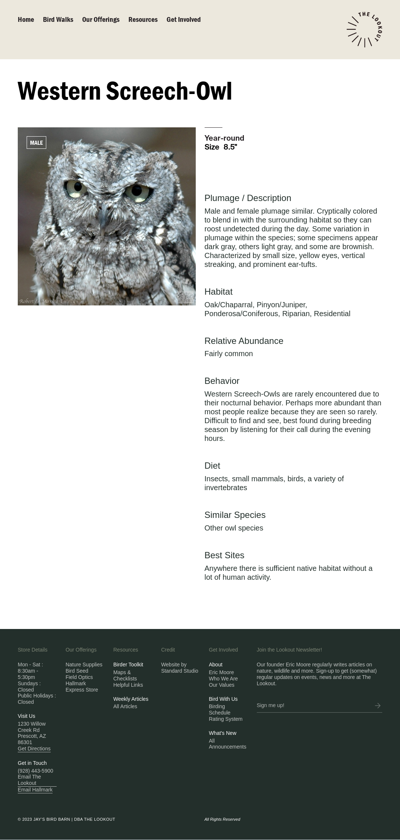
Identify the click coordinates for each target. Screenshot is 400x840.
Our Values (222, 685)
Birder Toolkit (128, 664)
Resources (143, 19)
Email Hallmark (35, 790)
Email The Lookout (29, 780)
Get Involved (184, 19)
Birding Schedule (220, 709)
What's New (222, 733)
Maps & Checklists (125, 675)
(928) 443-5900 (35, 771)
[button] (105, 19)
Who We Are (223, 679)
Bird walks (58, 19)
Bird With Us (223, 699)
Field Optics (79, 677)
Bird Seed (76, 671)
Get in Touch (32, 763)
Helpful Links (128, 685)
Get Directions (34, 749)
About (216, 664)
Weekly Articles (130, 699)
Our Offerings (101, 19)
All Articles (125, 706)
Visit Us (26, 716)
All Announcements (227, 744)
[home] (364, 29)
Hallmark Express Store (81, 686)
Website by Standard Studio (179, 668)
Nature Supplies (83, 664)
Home (26, 19)
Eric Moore (221, 672)
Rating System (226, 719)
